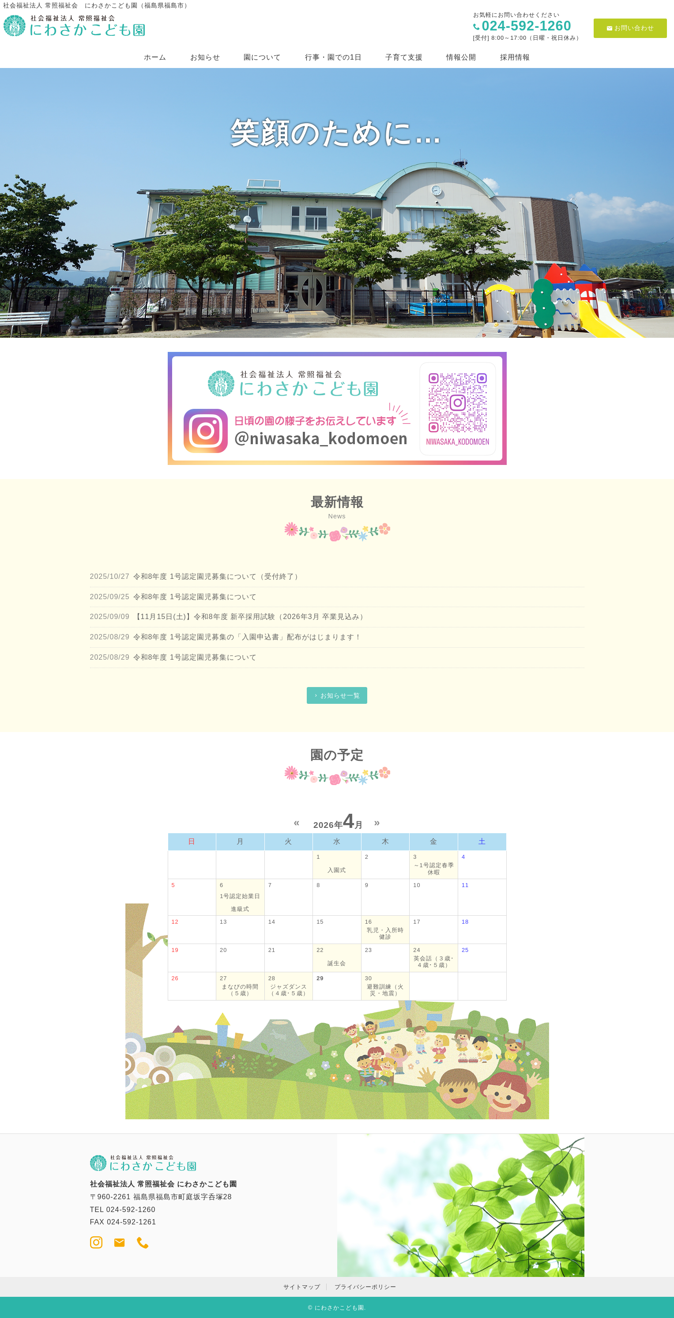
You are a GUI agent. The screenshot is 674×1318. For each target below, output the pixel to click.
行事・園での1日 (333, 57)
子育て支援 (404, 57)
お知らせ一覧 (340, 695)
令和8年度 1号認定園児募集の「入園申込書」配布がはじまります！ (247, 637)
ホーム (155, 57)
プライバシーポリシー (365, 1287)
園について (262, 57)
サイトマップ (301, 1287)
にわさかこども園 (339, 1307)
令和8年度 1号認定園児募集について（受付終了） (217, 576)
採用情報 (515, 57)
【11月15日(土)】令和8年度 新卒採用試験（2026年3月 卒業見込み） (254, 616)
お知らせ (205, 57)
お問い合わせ (630, 27)
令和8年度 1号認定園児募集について (195, 596)
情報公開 (461, 57)
